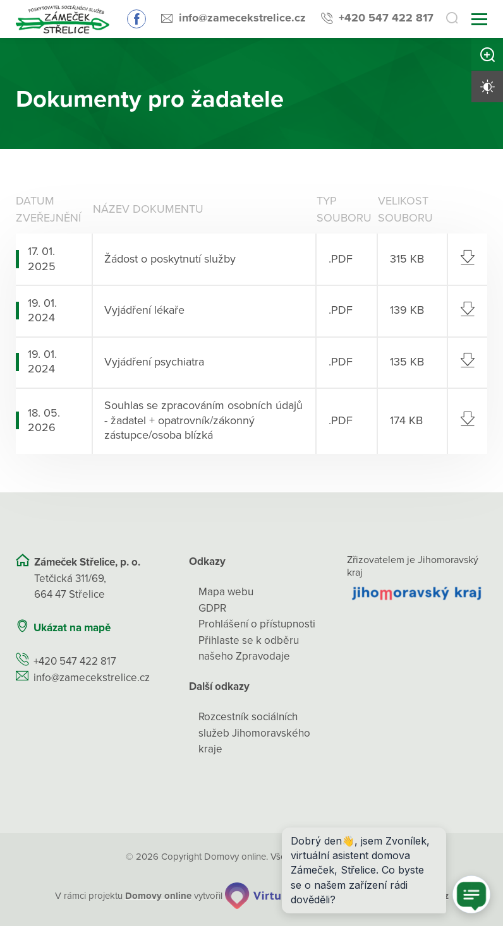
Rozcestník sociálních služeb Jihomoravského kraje (254, 733)
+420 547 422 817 (386, 18)
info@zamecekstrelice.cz (242, 18)
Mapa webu (225, 591)
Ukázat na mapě (72, 627)
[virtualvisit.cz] (272, 895)
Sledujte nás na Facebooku (136, 18)
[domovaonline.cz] (158, 896)
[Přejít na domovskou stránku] (62, 19)
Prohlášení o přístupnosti (256, 624)
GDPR (212, 608)
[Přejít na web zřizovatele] (417, 593)
